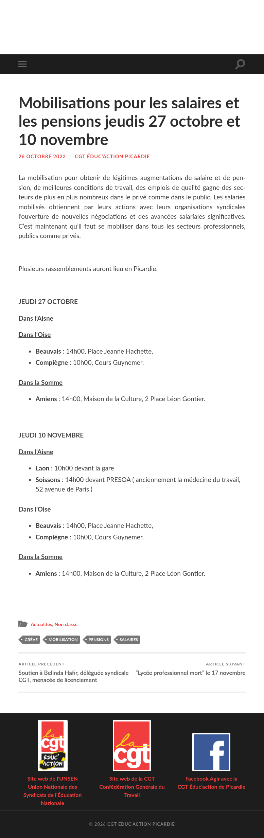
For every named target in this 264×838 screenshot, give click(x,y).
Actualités (42, 624)
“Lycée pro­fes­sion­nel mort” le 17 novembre (190, 668)
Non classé (68, 624)
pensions (99, 639)
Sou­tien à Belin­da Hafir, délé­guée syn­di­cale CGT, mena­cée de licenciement (73, 672)
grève (31, 639)
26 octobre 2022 (42, 156)
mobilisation (63, 639)
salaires (129, 639)
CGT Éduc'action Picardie (112, 156)
